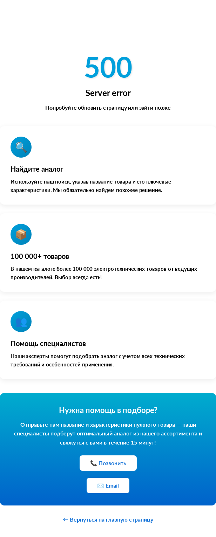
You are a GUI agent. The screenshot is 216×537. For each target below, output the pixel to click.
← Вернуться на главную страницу (108, 519)
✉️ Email (108, 485)
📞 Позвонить (108, 463)
